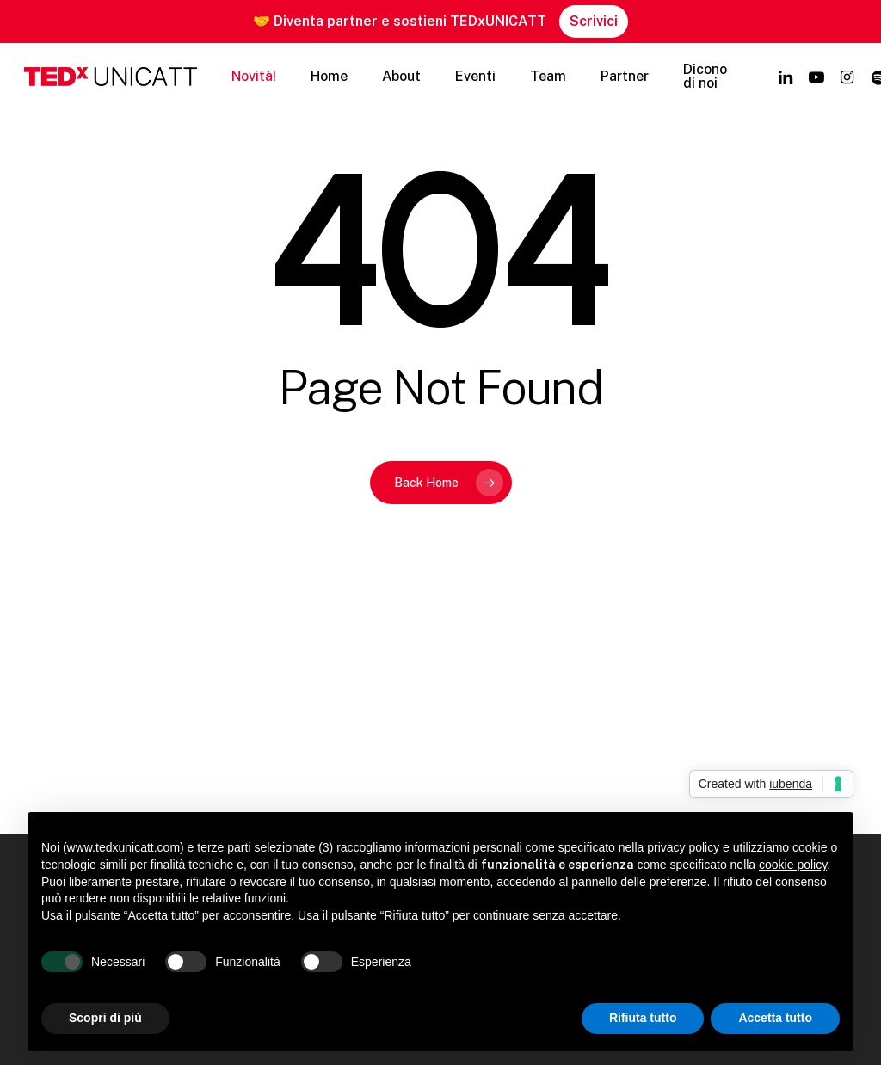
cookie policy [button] (793, 864)
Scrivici (594, 21)
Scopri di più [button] (105, 1018)
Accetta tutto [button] (775, 1018)
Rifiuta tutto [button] (643, 1018)
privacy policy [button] (683, 847)
